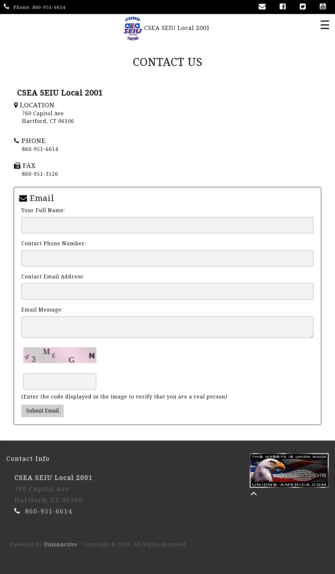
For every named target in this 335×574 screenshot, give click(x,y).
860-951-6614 (49, 7)
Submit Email (42, 411)
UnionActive (60, 545)
